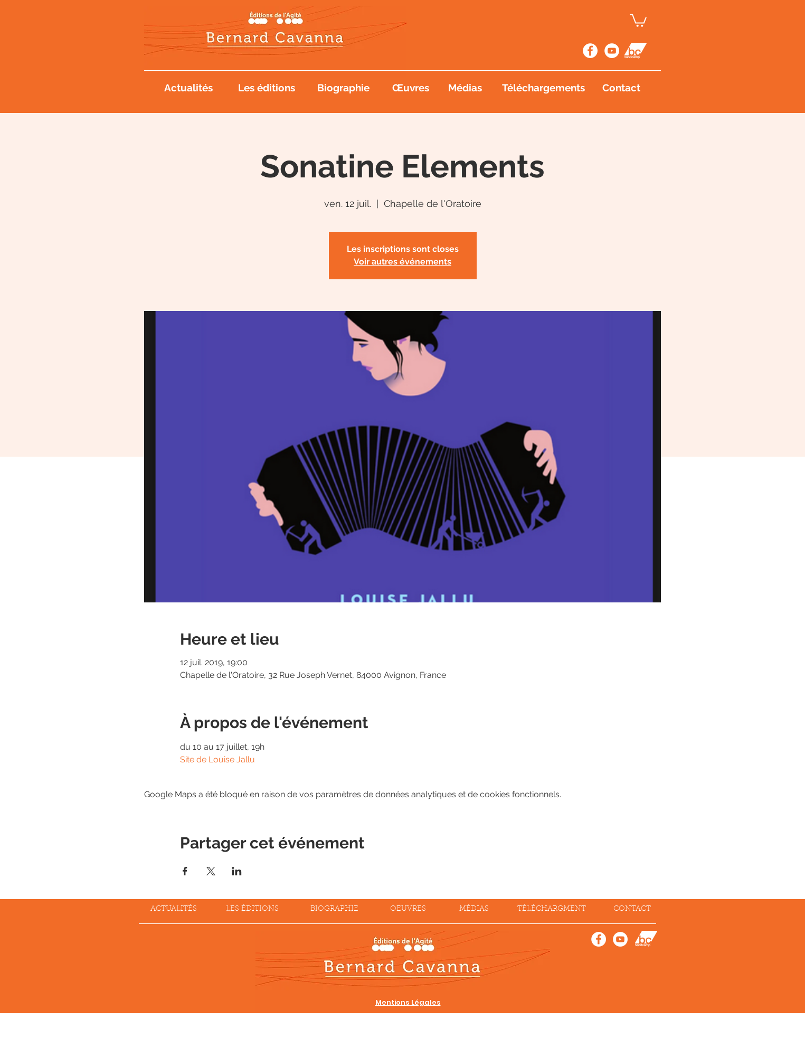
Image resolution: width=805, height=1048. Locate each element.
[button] (638, 20)
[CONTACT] (632, 909)
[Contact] (621, 87)
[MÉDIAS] (474, 909)
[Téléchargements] (545, 87)
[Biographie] (343, 87)
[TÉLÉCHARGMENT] (551, 909)
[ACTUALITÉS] (174, 909)
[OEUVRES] (408, 909)
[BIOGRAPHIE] (334, 909)
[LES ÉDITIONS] (252, 909)
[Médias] (465, 87)
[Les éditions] (267, 87)
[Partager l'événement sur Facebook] (185, 871)
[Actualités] (188, 87)
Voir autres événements (402, 262)
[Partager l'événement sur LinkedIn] (237, 871)
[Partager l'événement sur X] (211, 871)
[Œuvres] (411, 87)
